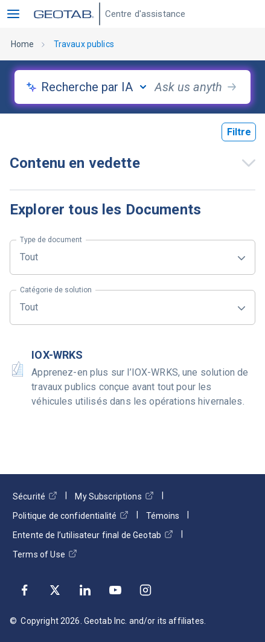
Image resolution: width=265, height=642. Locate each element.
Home (22, 44)
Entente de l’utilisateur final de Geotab (93, 535)
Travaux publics (84, 44)
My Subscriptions (114, 496)
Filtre (239, 132)
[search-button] (232, 87)
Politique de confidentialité (71, 515)
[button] (13, 14)
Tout (51, 251)
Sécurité (35, 496)
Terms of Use (45, 554)
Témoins (162, 516)
